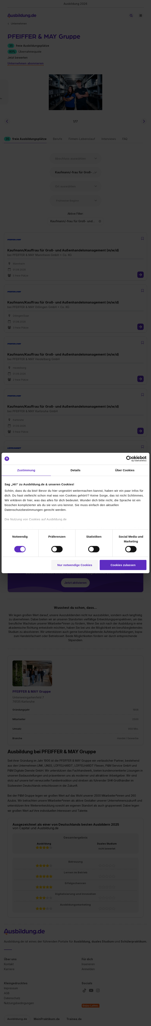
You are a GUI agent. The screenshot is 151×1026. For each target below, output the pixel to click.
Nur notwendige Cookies (74, 565)
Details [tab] (75, 470)
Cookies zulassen (123, 565)
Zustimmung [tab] (26, 470)
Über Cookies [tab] (125, 470)
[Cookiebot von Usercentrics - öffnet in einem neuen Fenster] (129, 459)
